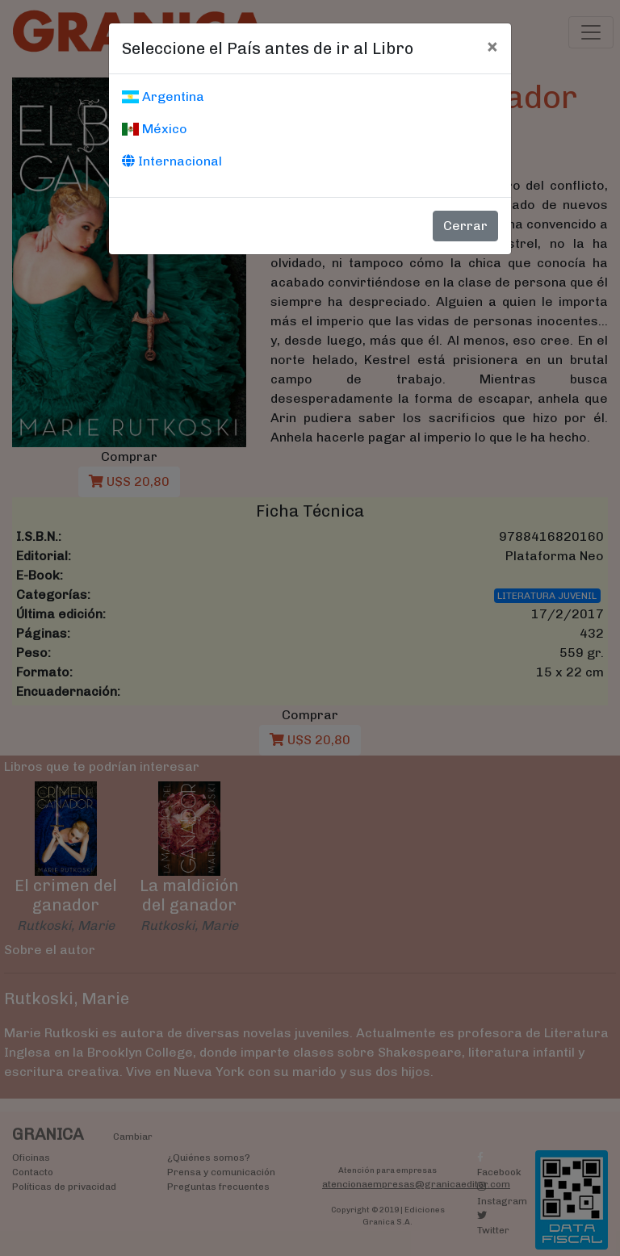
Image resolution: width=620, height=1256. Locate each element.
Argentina (163, 96)
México (154, 128)
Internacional (172, 161)
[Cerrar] (492, 46)
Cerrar (465, 225)
